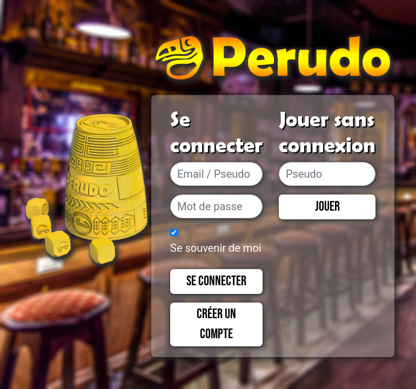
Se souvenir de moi (215, 248)
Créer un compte (216, 324)
